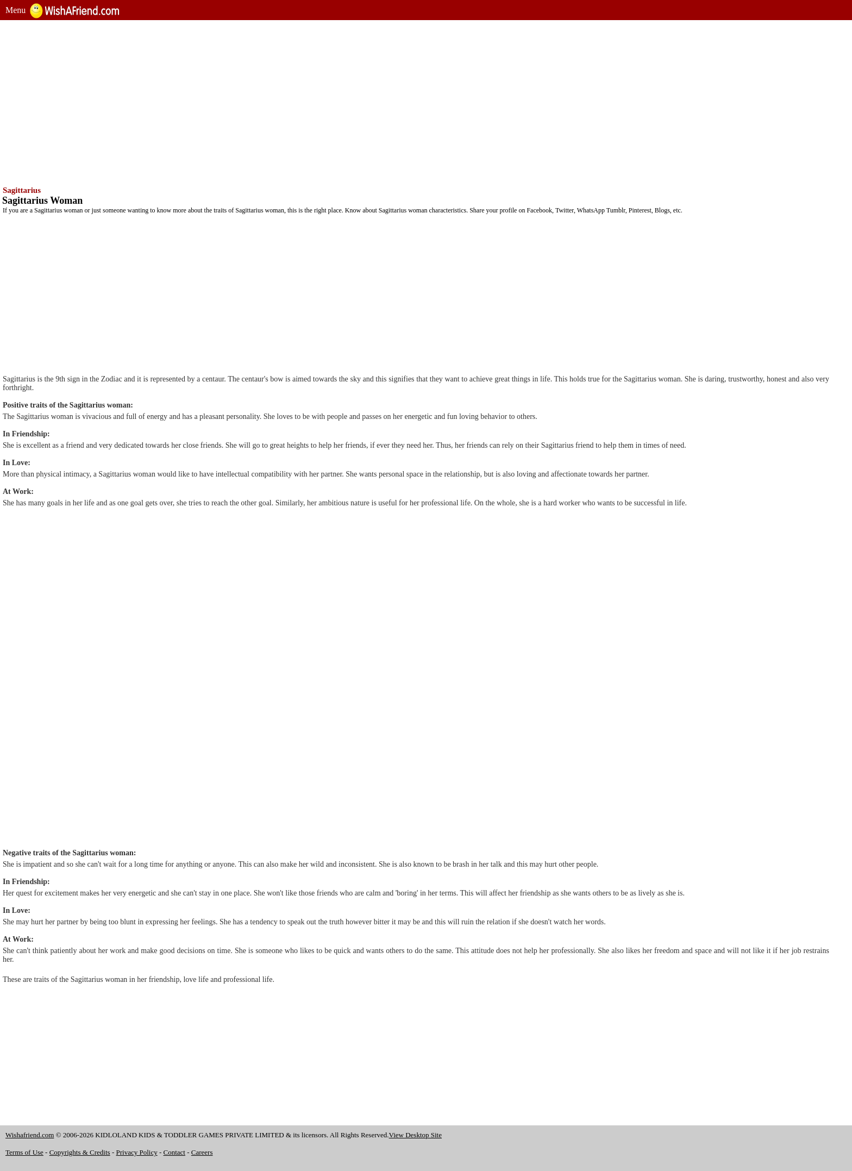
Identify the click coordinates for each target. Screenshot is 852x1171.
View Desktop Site (415, 1135)
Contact (174, 1152)
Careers (202, 1152)
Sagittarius (22, 190)
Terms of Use (24, 1152)
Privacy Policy (137, 1152)
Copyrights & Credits (79, 1152)
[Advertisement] (331, 102)
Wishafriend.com (29, 1135)
